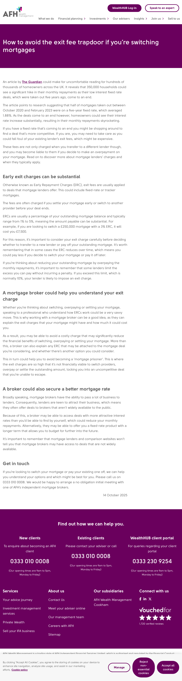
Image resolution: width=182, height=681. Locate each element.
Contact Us (56, 600)
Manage (119, 668)
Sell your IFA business (19, 631)
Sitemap (54, 634)
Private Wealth (14, 622)
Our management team (66, 617)
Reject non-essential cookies (143, 668)
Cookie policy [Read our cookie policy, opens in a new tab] (20, 670)
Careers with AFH (61, 626)
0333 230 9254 (152, 561)
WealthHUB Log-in (124, 8)
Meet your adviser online (66, 608)
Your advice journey (17, 600)
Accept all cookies (168, 668)
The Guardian (32, 82)
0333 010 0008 (29, 561)
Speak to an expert (162, 8)
